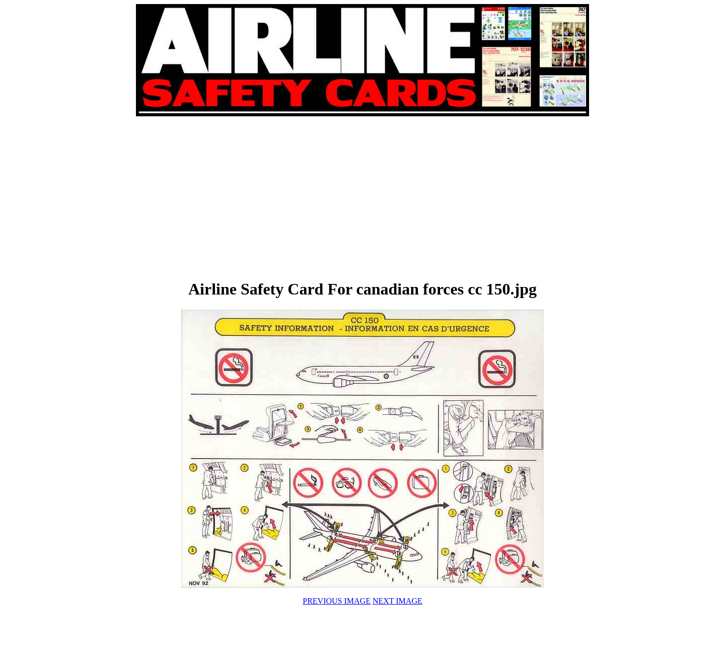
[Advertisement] (249, 197)
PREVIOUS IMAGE (337, 601)
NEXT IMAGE (397, 601)
